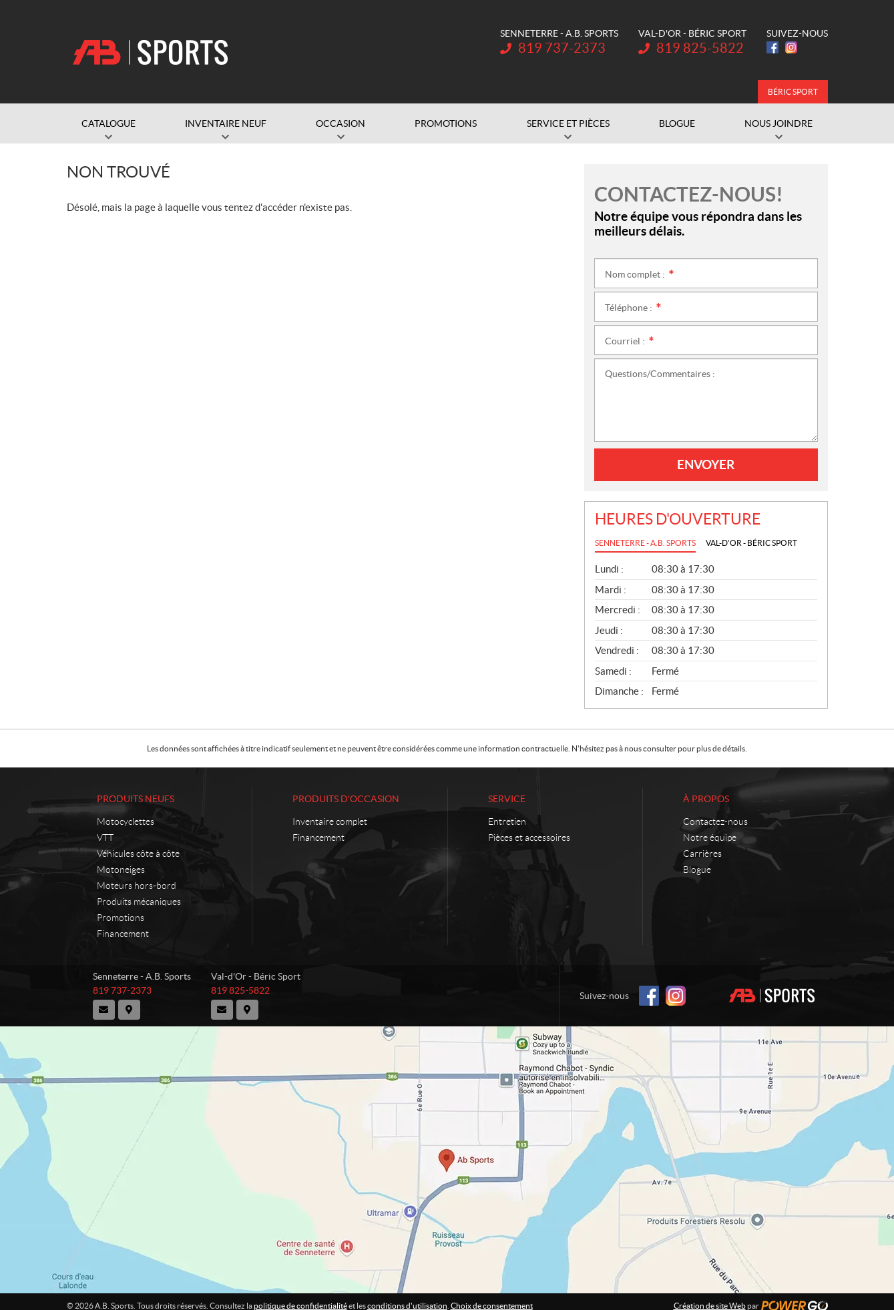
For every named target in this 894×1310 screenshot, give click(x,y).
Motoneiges (121, 869)
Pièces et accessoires (529, 837)
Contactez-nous (715, 821)
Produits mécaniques (139, 901)
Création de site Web (710, 1297)
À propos (706, 798)
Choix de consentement (492, 1297)
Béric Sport (793, 91)
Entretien (507, 821)
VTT (105, 837)
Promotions (120, 917)
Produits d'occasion (345, 798)
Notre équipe (709, 837)
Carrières (702, 853)
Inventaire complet (329, 821)
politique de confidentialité (300, 1297)
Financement (123, 933)
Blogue (697, 869)
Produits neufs (135, 798)
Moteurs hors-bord (136, 885)
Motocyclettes (125, 821)
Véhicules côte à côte (138, 853)
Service (506, 798)
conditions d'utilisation (407, 1297)
